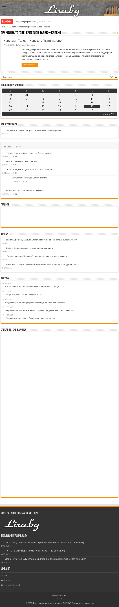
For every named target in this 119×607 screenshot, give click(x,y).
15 (16, 194)
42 (16, 157)
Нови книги (30, 45)
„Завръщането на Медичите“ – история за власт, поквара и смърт (36, 256)
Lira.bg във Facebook (10, 585)
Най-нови (7, 147)
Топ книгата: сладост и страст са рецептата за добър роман (33, 130)
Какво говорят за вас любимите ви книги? (25, 190)
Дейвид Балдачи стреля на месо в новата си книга (29, 248)
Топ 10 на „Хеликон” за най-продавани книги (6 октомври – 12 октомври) (44, 542)
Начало (4, 27)
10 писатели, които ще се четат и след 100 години (29, 169)
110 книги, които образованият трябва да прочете (29, 153)
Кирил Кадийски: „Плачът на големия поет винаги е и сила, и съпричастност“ (41, 240)
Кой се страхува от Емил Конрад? (21, 161)
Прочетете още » (30, 65)
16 (26, 181)
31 (16, 165)
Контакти (5, 580)
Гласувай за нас (59, 595)
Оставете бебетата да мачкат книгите (29, 178)
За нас (4, 575)
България (22, 45)
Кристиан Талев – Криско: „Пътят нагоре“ (33, 40)
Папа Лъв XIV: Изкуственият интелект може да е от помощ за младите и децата (42, 264)
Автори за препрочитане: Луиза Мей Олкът (32, 21)
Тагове (17, 147)
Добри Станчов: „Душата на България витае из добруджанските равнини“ (45, 559)
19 (16, 173)
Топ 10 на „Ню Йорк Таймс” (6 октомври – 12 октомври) (35, 550)
